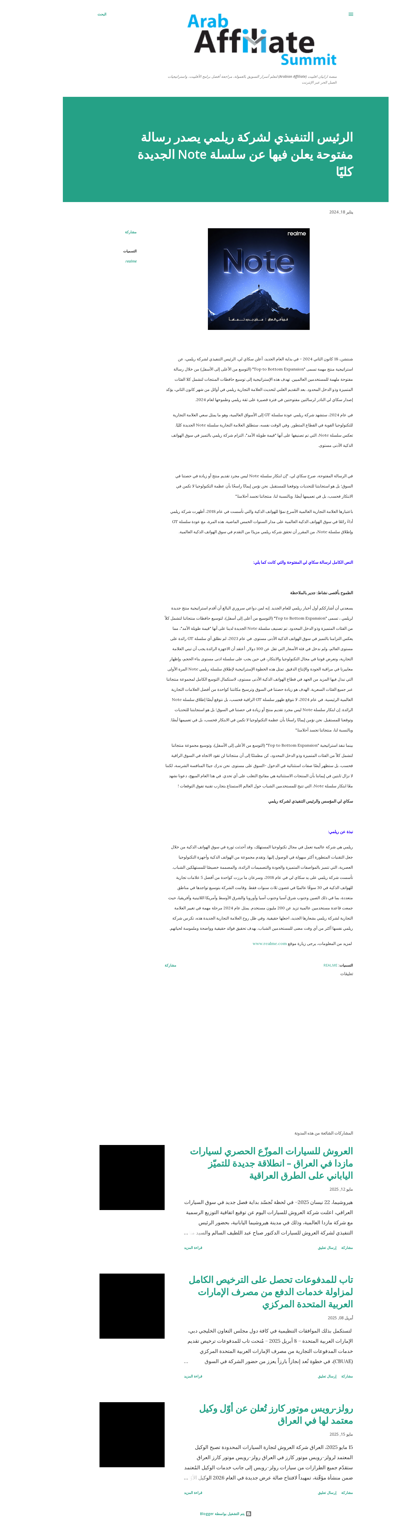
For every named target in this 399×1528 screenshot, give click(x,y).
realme (104, 261)
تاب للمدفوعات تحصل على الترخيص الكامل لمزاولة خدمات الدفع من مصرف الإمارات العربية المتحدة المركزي (244, 1291)
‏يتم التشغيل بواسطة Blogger (199, 1513)
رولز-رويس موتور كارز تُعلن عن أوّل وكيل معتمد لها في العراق (250, 1414)
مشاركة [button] (104, 232)
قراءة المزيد (167, 1247)
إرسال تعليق (301, 1247)
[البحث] (75, 14)
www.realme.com (243, 943)
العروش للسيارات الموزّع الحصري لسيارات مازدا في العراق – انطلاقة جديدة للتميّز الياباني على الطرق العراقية (245, 1163)
